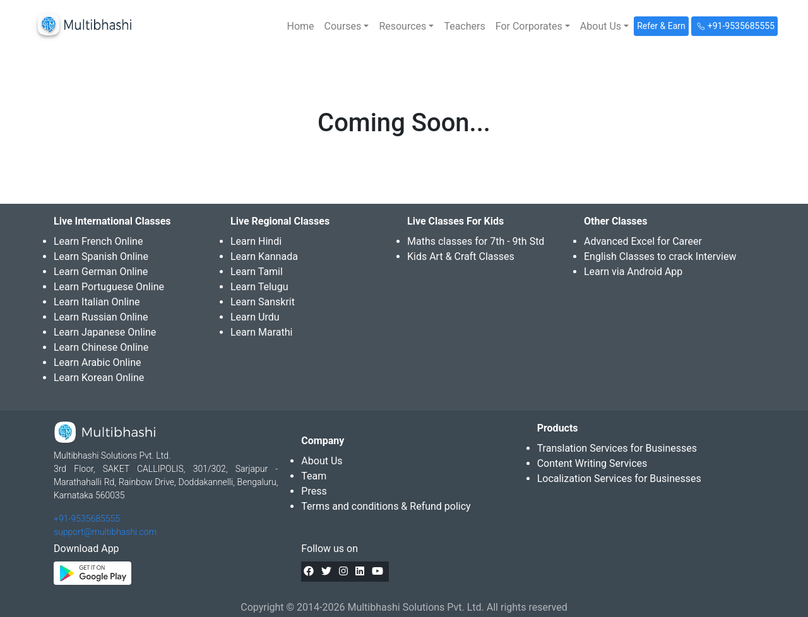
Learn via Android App (633, 272)
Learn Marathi (261, 332)
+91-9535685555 (87, 519)
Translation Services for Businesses (617, 448)
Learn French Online (98, 241)
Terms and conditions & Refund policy (385, 506)
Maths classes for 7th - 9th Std (475, 241)
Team (313, 476)
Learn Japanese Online (105, 332)
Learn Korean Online (99, 378)
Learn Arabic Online (97, 362)
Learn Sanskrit (262, 302)
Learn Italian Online (97, 302)
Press (313, 491)
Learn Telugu (259, 287)
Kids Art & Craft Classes (460, 256)
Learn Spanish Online (101, 256)
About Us (321, 461)
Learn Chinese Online (101, 347)
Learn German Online (101, 272)
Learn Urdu (255, 317)
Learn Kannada (264, 256)
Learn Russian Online (101, 317)
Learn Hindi (256, 241)
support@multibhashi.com (105, 532)
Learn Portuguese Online (109, 287)
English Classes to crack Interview (660, 256)
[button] (346, 26)
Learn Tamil (256, 272)
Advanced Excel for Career (643, 241)
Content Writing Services (592, 463)
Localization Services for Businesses (619, 479)
